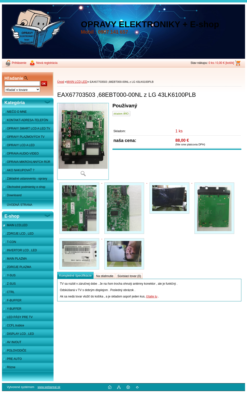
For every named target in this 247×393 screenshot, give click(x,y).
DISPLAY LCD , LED (20, 334)
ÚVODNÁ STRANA (19, 205)
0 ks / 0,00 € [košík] (221, 63)
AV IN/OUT (14, 342)
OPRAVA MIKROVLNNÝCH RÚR (28, 162)
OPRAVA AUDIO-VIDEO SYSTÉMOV (20, 155)
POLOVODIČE (16, 350)
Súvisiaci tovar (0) (129, 276)
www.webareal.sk (49, 387)
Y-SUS (11, 275)
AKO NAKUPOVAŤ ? (20, 170)
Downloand (14, 195)
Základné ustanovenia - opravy (27, 178)
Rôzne (11, 367)
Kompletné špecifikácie (75, 275)
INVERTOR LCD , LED (22, 250)
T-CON (11, 242)
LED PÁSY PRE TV (20, 317)
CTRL (10, 292)
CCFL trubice (15, 325)
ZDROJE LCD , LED (20, 233)
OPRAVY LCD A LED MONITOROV (18, 146)
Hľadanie (13, 78)
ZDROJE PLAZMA (19, 267)
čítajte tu (151, 296)
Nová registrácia (46, 63)
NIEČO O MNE (17, 111)
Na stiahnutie (104, 276)
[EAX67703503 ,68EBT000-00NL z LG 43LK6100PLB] (83, 141)
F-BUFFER (14, 300)
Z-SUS (11, 283)
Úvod (60, 82)
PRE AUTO (14, 359)
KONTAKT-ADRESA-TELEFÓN (27, 120)
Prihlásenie (19, 63)
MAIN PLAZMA (17, 258)
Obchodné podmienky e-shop (26, 187)
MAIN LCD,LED (17, 225)
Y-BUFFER (14, 308)
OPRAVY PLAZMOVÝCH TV (25, 137)
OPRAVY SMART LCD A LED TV (28, 128)
